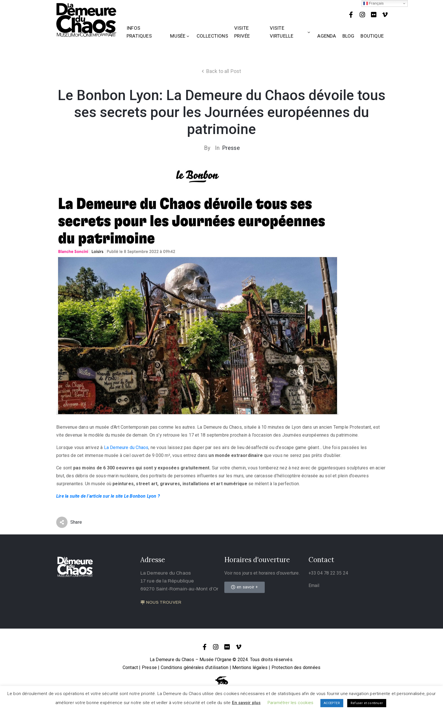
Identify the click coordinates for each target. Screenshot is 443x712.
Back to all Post (223, 71)
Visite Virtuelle (290, 32)
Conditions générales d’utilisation (195, 667)
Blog (348, 36)
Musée (180, 36)
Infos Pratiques (139, 32)
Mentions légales (250, 667)
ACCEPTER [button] (332, 703)
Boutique (372, 36)
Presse (231, 148)
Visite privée (242, 32)
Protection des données (296, 667)
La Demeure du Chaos (126, 447)
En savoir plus (246, 702)
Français (373, 3)
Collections (212, 36)
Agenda (326, 36)
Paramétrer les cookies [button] (290, 702)
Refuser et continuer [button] (367, 703)
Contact (130, 667)
